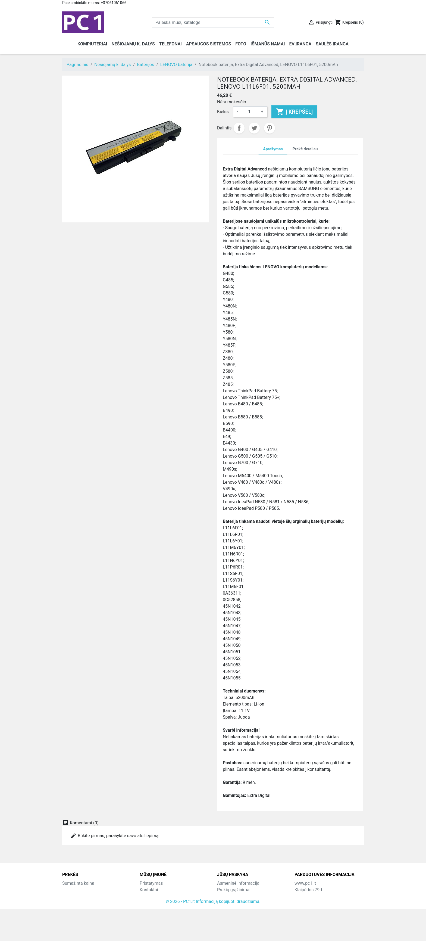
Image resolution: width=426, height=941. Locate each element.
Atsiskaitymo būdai (158, 902)
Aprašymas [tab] (273, 149)
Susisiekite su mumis (160, 909)
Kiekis (223, 111)
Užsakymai (227, 896)
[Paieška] (213, 22)
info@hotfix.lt (330, 922)
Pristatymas (151, 883)
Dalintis (239, 128)
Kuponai (225, 915)
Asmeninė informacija (238, 883)
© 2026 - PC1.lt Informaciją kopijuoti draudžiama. (213, 933)
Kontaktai (149, 889)
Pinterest (269, 128)
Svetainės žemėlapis (159, 915)
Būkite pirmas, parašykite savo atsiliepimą (114, 836)
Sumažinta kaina (78, 883)
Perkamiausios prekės (83, 896)
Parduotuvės (152, 922)
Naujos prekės (76, 889)
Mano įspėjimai (232, 922)
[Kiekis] (249, 112)
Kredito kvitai (229, 902)
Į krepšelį (294, 112)
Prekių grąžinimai (233, 889)
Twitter (254, 128)
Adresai (224, 909)
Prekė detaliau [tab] (305, 149)
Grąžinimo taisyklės (158, 896)
